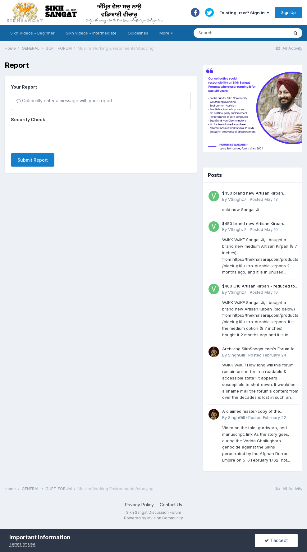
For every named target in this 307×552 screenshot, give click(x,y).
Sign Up (288, 12)
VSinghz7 (237, 199)
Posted (264, 199)
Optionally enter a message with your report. (64, 100)
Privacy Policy (139, 504)
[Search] (235, 33)
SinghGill (236, 354)
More (166, 32)
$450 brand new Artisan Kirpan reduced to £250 (252, 193)
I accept (276, 540)
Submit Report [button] (32, 160)
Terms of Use (22, 543)
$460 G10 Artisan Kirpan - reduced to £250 (258, 286)
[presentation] (58, 136)
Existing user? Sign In (244, 12)
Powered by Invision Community (153, 518)
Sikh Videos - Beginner (32, 32)
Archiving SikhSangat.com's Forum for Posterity (259, 349)
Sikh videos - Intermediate (91, 32)
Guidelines (138, 32)
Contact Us (171, 504)
